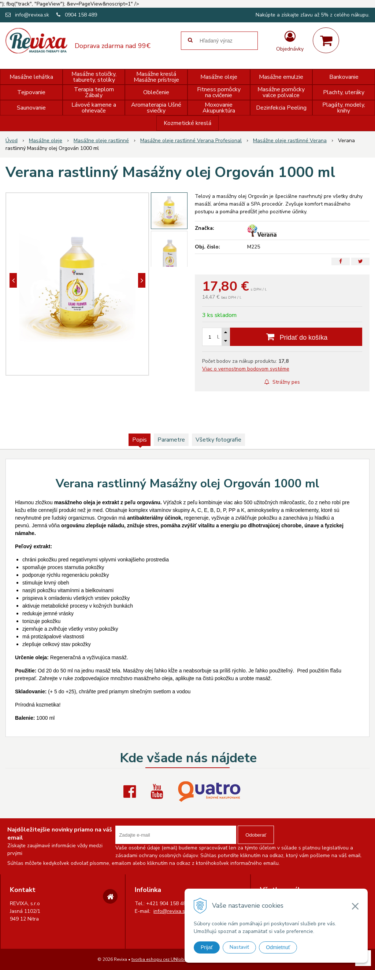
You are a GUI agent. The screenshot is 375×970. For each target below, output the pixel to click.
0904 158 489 (81, 14)
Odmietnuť (278, 947)
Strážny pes (282, 382)
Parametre (171, 440)
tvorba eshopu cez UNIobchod (163, 959)
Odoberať (255, 835)
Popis (139, 440)
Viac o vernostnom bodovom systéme (245, 368)
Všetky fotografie (218, 440)
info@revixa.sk (32, 14)
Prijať (207, 947)
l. (218, 336)
